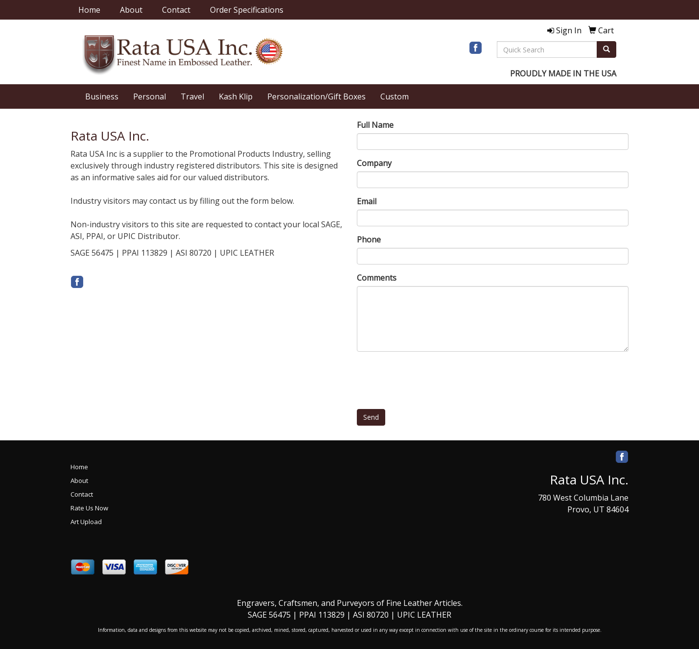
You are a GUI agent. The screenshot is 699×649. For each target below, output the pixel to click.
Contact (176, 9)
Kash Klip (236, 96)
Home (89, 9)
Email (366, 201)
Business (101, 96)
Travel (192, 96)
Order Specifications (246, 9)
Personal (149, 96)
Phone (369, 239)
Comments (376, 277)
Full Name (375, 125)
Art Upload (86, 521)
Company (374, 163)
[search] (606, 49)
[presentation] (431, 378)
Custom (394, 96)
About (131, 9)
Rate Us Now (89, 508)
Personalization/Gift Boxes (316, 96)
